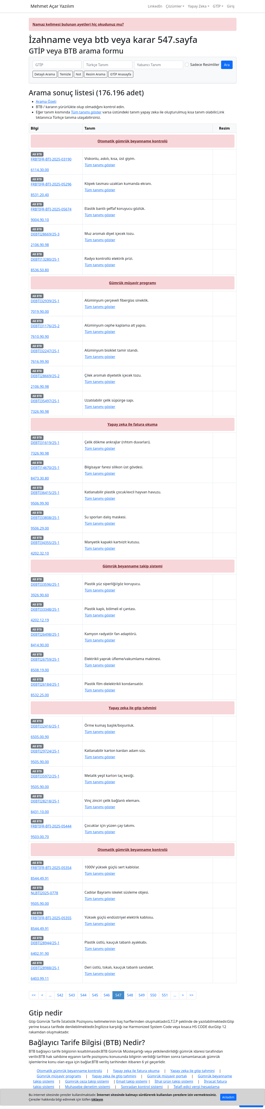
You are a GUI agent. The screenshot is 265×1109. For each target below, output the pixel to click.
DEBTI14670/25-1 (45, 467)
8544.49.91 (40, 878)
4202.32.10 (40, 553)
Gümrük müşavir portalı (167, 1076)
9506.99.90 (40, 503)
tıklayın (97, 1099)
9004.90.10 (40, 219)
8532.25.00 (40, 695)
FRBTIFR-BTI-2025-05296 (51, 184)
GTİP (217, 6)
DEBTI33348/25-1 (45, 609)
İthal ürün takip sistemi (174, 1081)
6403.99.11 (40, 978)
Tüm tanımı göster (86, 112)
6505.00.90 (40, 736)
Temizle (65, 74)
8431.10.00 (40, 811)
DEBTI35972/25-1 (45, 776)
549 (142, 995)
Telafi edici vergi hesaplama (197, 1086)
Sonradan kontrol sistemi (142, 1086)
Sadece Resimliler (204, 64)
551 (165, 995)
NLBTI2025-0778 (44, 893)
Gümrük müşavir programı (132, 282)
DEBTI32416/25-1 (45, 726)
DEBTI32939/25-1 (45, 301)
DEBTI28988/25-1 (45, 967)
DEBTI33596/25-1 (45, 584)
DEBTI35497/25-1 (45, 400)
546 (107, 995)
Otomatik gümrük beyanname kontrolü (132, 141)
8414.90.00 (40, 645)
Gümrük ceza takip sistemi (87, 1081)
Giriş (230, 6)
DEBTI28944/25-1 (45, 942)
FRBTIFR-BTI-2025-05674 (51, 209)
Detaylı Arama (45, 74)
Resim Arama (95, 74)
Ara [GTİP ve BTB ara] (227, 64)
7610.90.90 (40, 336)
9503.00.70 (40, 836)
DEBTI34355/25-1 (45, 542)
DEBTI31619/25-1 (45, 442)
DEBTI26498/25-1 (45, 634)
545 (95, 995)
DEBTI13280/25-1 (45, 259)
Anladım (228, 1097)
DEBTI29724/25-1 (45, 751)
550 (153, 995)
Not (78, 74)
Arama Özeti (46, 101)
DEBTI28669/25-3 (45, 234)
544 (83, 995)
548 (130, 995)
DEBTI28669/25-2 (45, 375)
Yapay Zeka (197, 6)
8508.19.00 (40, 670)
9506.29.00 (40, 528)
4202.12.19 (40, 620)
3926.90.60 (40, 595)
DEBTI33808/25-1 (45, 517)
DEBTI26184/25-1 (45, 684)
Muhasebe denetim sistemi (87, 1086)
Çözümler (174, 6)
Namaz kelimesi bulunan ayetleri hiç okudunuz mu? (78, 24)
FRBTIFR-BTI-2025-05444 (51, 826)
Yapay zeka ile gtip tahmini (132, 707)
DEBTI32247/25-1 (45, 351)
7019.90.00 (40, 311)
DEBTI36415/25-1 (45, 492)
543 (72, 995)
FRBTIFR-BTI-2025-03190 (51, 159)
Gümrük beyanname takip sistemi (132, 566)
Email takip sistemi (131, 1081)
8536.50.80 (40, 270)
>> (191, 995)
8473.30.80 (40, 478)
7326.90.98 (40, 411)
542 (60, 995)
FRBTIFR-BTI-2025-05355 (51, 918)
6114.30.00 (40, 169)
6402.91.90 (40, 953)
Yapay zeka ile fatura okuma (132, 424)
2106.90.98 (40, 244)
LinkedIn (155, 6)
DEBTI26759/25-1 (45, 659)
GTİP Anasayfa (120, 74)
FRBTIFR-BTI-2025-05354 (51, 867)
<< (34, 995)
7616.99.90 (40, 361)
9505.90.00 (40, 761)
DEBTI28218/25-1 (45, 801)
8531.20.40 (40, 194)
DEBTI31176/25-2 (45, 326)
